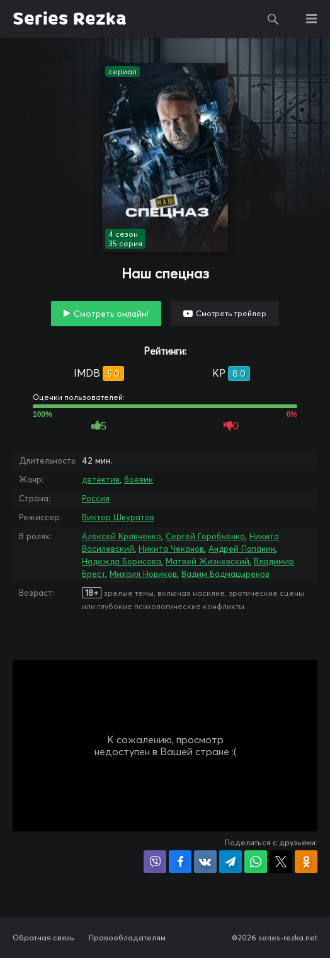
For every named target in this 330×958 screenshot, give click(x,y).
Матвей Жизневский (207, 561)
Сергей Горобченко (205, 536)
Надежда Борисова (121, 561)
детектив (101, 479)
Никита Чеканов (171, 549)
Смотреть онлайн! (111, 314)
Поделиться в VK (205, 861)
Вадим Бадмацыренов (225, 574)
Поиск (273, 19)
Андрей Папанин (241, 549)
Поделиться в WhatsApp (255, 861)
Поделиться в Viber (155, 861)
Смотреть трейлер (231, 313)
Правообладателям (127, 937)
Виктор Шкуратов (118, 517)
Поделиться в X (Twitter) (281, 861)
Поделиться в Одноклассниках (306, 861)
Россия (96, 498)
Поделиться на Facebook (180, 861)
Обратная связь (43, 937)
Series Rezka (70, 18)
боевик (138, 479)
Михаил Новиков (143, 574)
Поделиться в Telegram (230, 861)
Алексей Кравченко (121, 536)
